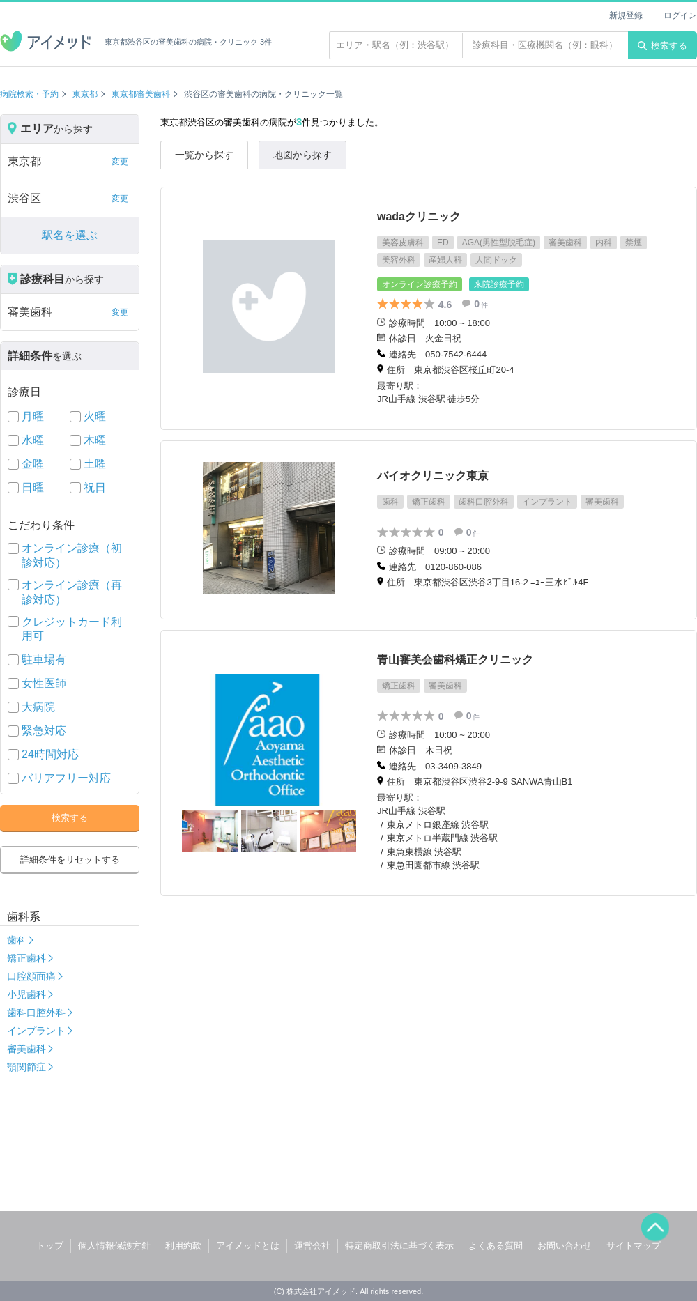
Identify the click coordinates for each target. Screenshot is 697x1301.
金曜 (33, 464)
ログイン (680, 15)
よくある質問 (495, 1245)
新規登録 (626, 15)
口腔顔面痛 (31, 976)
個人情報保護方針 (114, 1245)
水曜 (33, 440)
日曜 (33, 487)
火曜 (95, 416)
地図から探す (302, 154)
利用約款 (183, 1245)
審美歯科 (26, 1048)
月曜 (33, 416)
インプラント (36, 1030)
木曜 (95, 440)
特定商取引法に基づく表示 (399, 1245)
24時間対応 (50, 754)
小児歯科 (26, 994)
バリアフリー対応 (66, 778)
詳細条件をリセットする (70, 859)
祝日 (95, 487)
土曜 (95, 464)
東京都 (85, 94)
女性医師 (44, 683)
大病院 (38, 707)
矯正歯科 (26, 958)
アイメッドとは (247, 1245)
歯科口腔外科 (36, 1012)
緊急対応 (44, 731)
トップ (49, 1245)
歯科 (16, 940)
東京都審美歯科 (141, 94)
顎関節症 (26, 1066)
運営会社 (312, 1245)
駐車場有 (44, 659)
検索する (662, 45)
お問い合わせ (564, 1245)
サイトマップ (633, 1245)
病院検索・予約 (29, 94)
